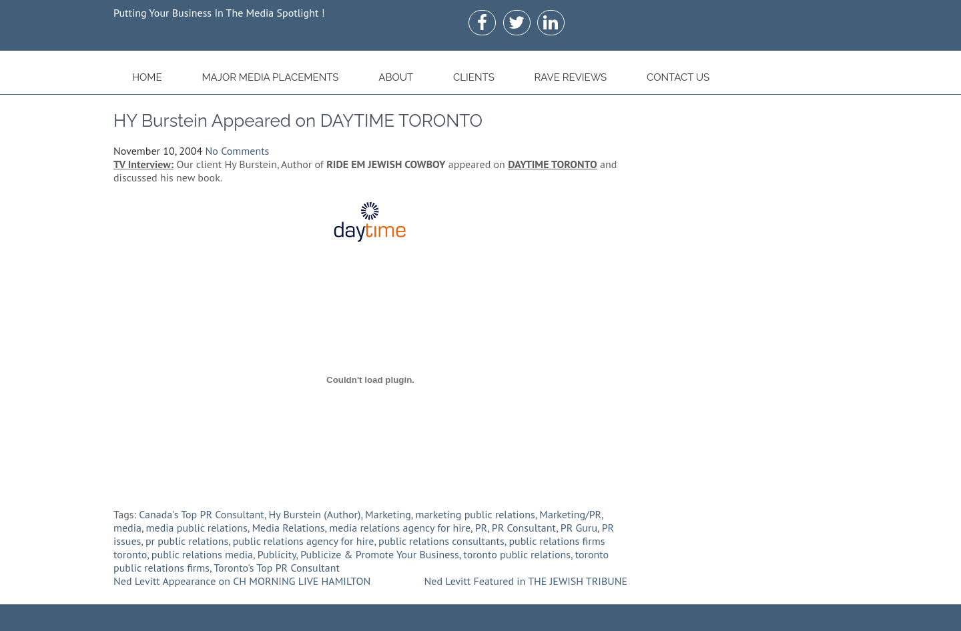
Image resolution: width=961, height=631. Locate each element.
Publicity (277, 554)
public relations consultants (441, 541)
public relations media (202, 554)
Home (147, 77)
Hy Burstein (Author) (315, 514)
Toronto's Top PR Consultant (277, 567)
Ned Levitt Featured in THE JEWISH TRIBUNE (525, 581)
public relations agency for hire (303, 541)
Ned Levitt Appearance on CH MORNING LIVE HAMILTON (241, 581)
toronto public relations (517, 554)
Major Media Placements (270, 77)
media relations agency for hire (399, 527)
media (127, 527)
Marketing (388, 514)
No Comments (238, 150)
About (395, 77)
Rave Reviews (571, 77)
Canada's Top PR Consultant (201, 514)
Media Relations (288, 527)
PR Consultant (524, 527)
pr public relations (186, 541)
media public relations (197, 527)
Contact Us (678, 77)
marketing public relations (475, 514)
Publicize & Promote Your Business (379, 554)
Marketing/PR (570, 514)
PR (481, 527)
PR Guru (579, 527)
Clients (474, 77)
